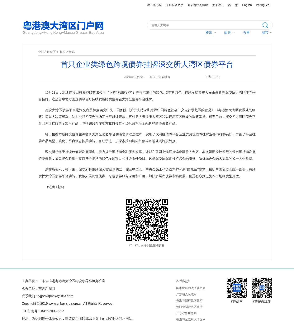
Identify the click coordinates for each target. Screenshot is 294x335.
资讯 (208, 32)
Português (262, 5)
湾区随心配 (154, 5)
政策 (227, 32)
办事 (246, 32)
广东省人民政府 (186, 294)
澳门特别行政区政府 (189, 306)
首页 (63, 51)
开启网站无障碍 (198, 5)
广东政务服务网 (186, 313)
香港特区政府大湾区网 (190, 319)
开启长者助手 (174, 5)
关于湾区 (218, 5)
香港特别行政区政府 (189, 300)
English (247, 5)
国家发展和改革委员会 (190, 288)
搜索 (267, 25)
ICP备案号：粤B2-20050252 (43, 311)
